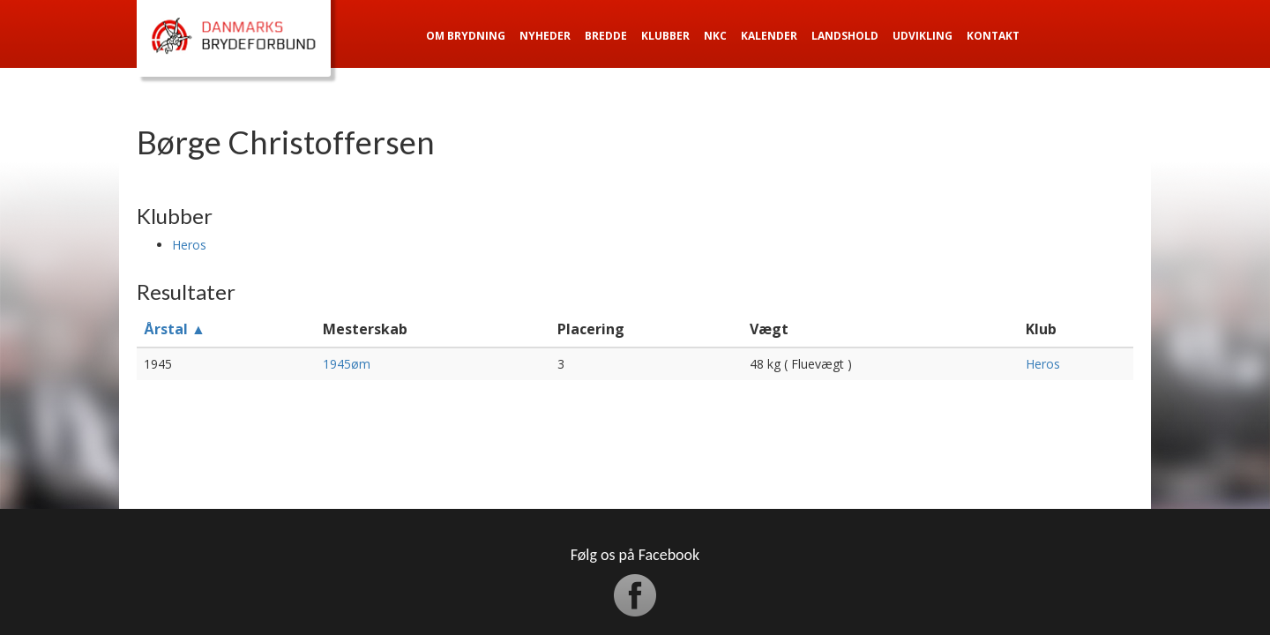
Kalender (769, 35)
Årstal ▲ (174, 329)
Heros (189, 244)
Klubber (665, 35)
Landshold (844, 35)
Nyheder (545, 35)
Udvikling (922, 35)
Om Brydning (465, 35)
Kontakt (993, 35)
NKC (715, 35)
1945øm (346, 363)
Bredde (606, 35)
